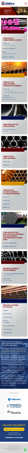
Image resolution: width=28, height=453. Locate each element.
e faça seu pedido (14, 429)
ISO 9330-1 (9, 130)
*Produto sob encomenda (9, 52)
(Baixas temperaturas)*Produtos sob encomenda (10, 97)
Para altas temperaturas (9, 44)
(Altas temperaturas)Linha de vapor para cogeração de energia (14, 90)
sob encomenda (13, 274)
